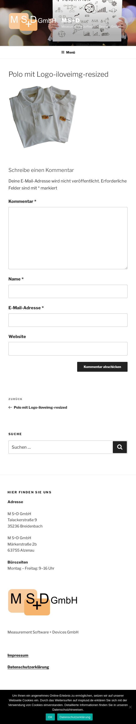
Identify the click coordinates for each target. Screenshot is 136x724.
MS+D (70, 20)
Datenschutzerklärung (28, 667)
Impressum (18, 655)
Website (17, 336)
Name (16, 279)
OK (50, 717)
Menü (68, 52)
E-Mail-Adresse (26, 307)
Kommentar (22, 201)
